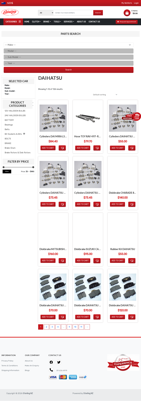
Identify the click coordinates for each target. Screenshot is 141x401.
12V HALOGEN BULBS (15, 111)
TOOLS (56, 22)
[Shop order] (104, 94)
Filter (7, 171)
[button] (62, 148)
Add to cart (48, 148)
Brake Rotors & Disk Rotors (17, 152)
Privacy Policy (8, 361)
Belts (7, 129)
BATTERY (9, 120)
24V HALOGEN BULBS (15, 115)
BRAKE (46, 22)
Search (98, 13)
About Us (29, 361)
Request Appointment (126, 22)
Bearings (9, 125)
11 (81, 327)
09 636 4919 (62, 371)
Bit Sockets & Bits (13, 134)
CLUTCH (35, 22)
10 (75, 327)
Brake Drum (10, 148)
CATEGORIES (13, 21)
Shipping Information (11, 371)
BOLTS (8, 138)
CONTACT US (94, 22)
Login (136, 3)
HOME (26, 22)
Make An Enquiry (32, 366)
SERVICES (68, 22)
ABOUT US (81, 22)
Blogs (27, 371)
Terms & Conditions (10, 366)
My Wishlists (127, 3)
